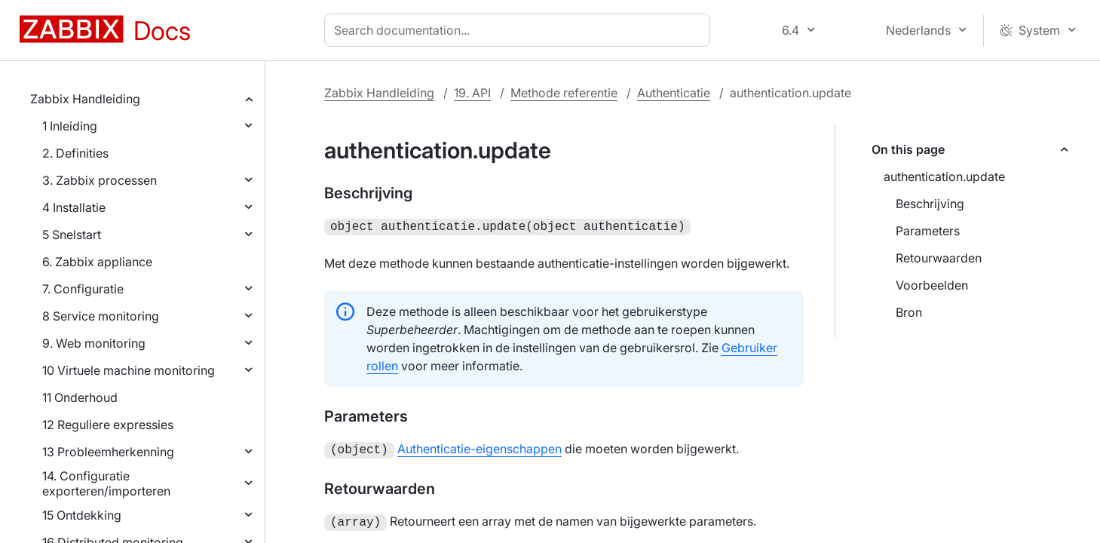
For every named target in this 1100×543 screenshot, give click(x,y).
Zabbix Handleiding (85, 98)
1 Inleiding (69, 125)
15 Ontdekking (81, 515)
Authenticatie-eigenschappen (479, 447)
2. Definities (75, 153)
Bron (909, 312)
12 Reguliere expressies (107, 424)
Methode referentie (563, 92)
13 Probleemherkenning (108, 451)
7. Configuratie (83, 288)
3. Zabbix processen (99, 180)
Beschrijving (930, 203)
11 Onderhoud (80, 397)
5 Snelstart (71, 234)
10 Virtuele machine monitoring (128, 370)
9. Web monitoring (94, 343)
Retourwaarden (939, 257)
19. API (472, 92)
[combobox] (520, 30)
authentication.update (944, 176)
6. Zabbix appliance (97, 261)
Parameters (928, 230)
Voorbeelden (932, 285)
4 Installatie (74, 207)
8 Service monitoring (100, 316)
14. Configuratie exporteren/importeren (106, 483)
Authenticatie (673, 92)
